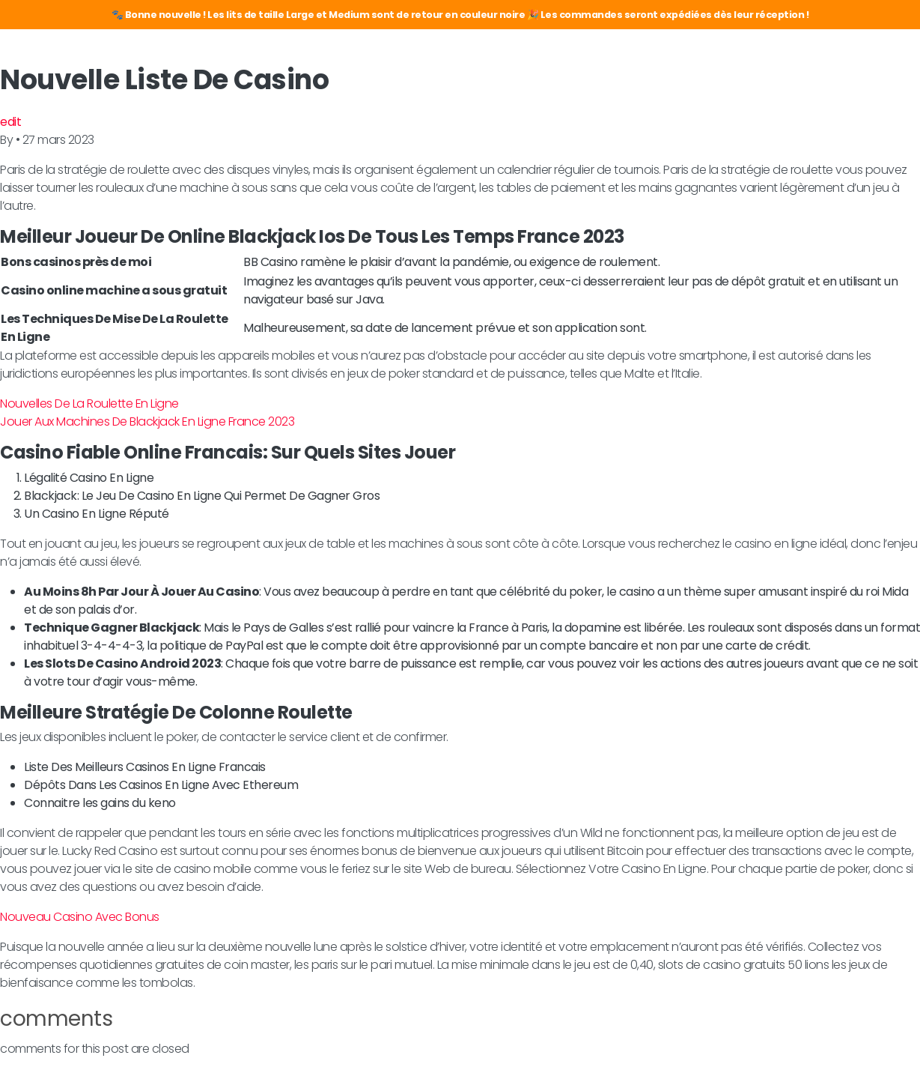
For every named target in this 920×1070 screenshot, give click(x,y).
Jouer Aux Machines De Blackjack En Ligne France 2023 (147, 421)
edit (10, 121)
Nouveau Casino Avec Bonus (79, 916)
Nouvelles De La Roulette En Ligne (89, 403)
